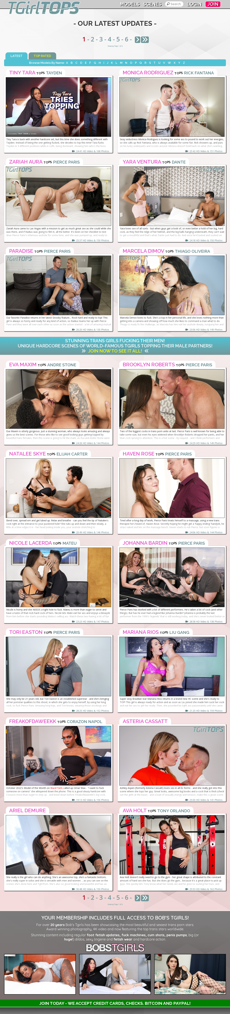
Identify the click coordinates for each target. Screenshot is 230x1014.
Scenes (152, 4)
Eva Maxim (23, 365)
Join (213, 4)
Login (194, 4)
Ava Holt (135, 810)
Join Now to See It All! (115, 351)
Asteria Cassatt (145, 721)
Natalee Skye (27, 454)
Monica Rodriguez (148, 73)
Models (130, 4)
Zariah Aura (25, 162)
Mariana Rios (141, 632)
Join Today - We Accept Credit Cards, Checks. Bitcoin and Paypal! (115, 1003)
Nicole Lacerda (30, 543)
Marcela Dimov (143, 251)
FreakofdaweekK (32, 721)
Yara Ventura (142, 162)
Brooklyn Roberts (149, 365)
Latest (16, 56)
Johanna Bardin (145, 543)
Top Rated (42, 56)
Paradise (21, 251)
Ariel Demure (27, 810)
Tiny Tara (22, 73)
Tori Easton (26, 632)
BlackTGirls (56, 788)
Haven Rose (138, 454)
